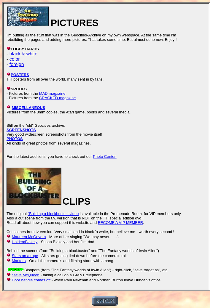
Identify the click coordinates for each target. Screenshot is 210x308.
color (14, 59)
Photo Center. (105, 156)
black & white (23, 53)
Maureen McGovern (29, 237)
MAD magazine (52, 93)
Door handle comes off (31, 280)
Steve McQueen (25, 275)
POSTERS (20, 75)
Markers (19, 261)
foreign (16, 64)
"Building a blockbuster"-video (53, 213)
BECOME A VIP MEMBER (120, 222)
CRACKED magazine (57, 98)
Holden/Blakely (25, 242)
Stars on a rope (25, 256)
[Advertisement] (117, 17)
